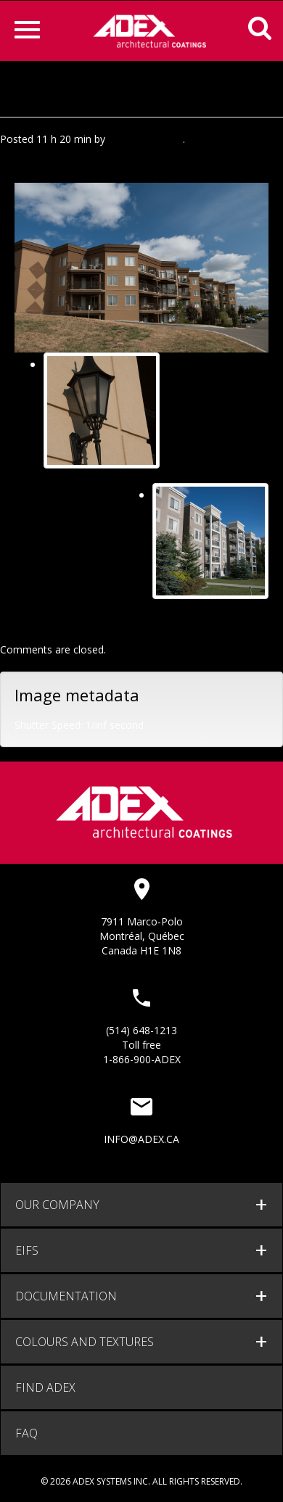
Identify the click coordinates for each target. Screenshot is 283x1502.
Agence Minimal (145, 139)
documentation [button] (66, 1296)
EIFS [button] (26, 1250)
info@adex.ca (141, 1139)
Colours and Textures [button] (84, 1342)
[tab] (141, 1204)
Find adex (45, 1387)
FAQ (26, 1433)
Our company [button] (57, 1205)
